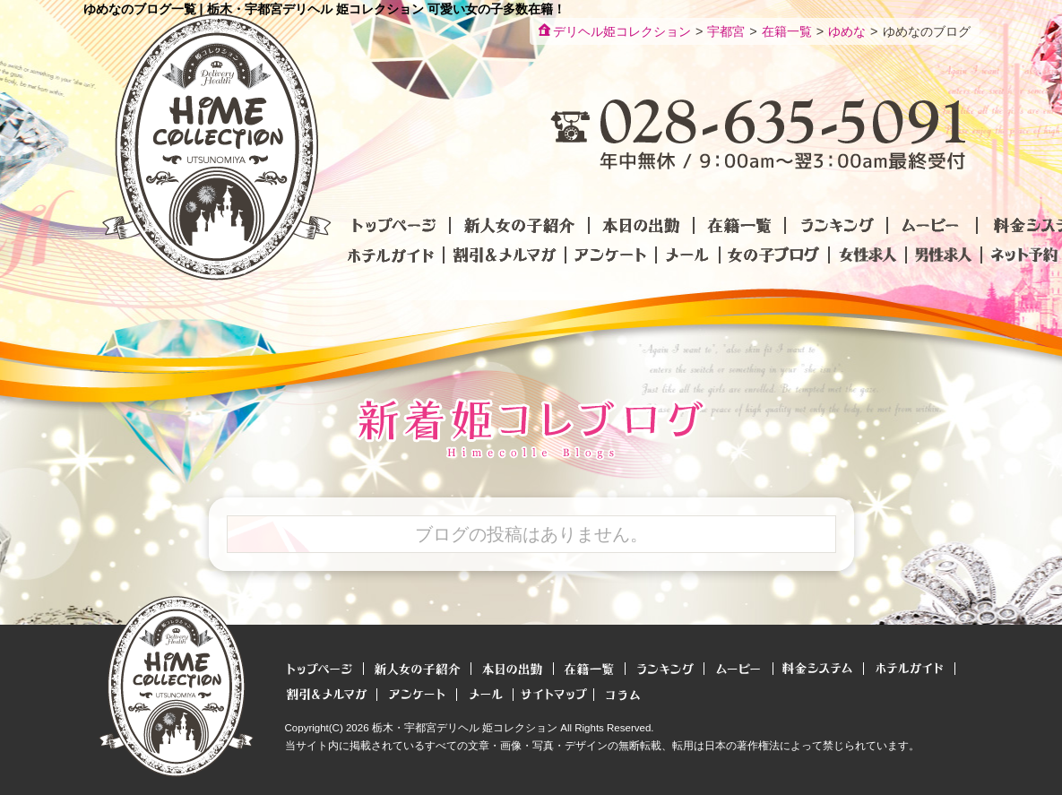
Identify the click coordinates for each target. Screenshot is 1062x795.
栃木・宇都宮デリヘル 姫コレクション (464, 727)
